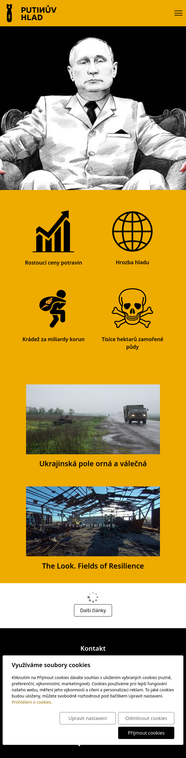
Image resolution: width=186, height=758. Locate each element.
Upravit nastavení (87, 718)
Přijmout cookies (146, 733)
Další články (93, 610)
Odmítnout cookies (146, 718)
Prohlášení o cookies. (32, 702)
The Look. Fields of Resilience (93, 566)
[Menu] (178, 13)
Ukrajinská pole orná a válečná (93, 463)
